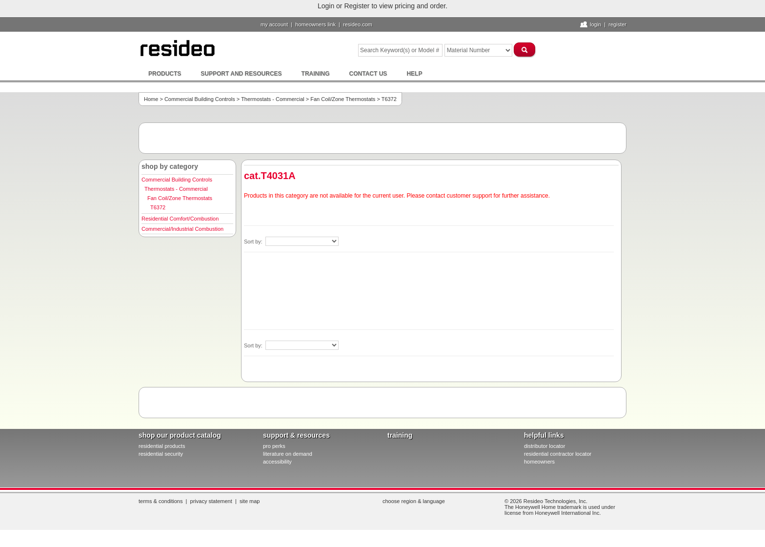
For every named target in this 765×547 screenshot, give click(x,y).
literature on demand (287, 454)
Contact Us (368, 73)
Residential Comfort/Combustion (180, 219)
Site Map (250, 501)
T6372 (157, 207)
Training (316, 73)
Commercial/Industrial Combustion (182, 229)
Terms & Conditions (160, 501)
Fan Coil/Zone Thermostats (342, 99)
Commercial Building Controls (199, 99)
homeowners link (315, 24)
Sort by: (254, 241)
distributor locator (544, 446)
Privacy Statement (211, 501)
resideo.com (357, 24)
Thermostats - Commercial (272, 99)
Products (164, 73)
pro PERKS (274, 446)
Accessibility (277, 462)
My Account (274, 24)
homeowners (539, 462)
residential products (162, 446)
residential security (161, 454)
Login (595, 24)
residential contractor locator (557, 454)
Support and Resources (241, 73)
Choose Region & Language (413, 501)
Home (151, 99)
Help (414, 73)
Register (617, 24)
